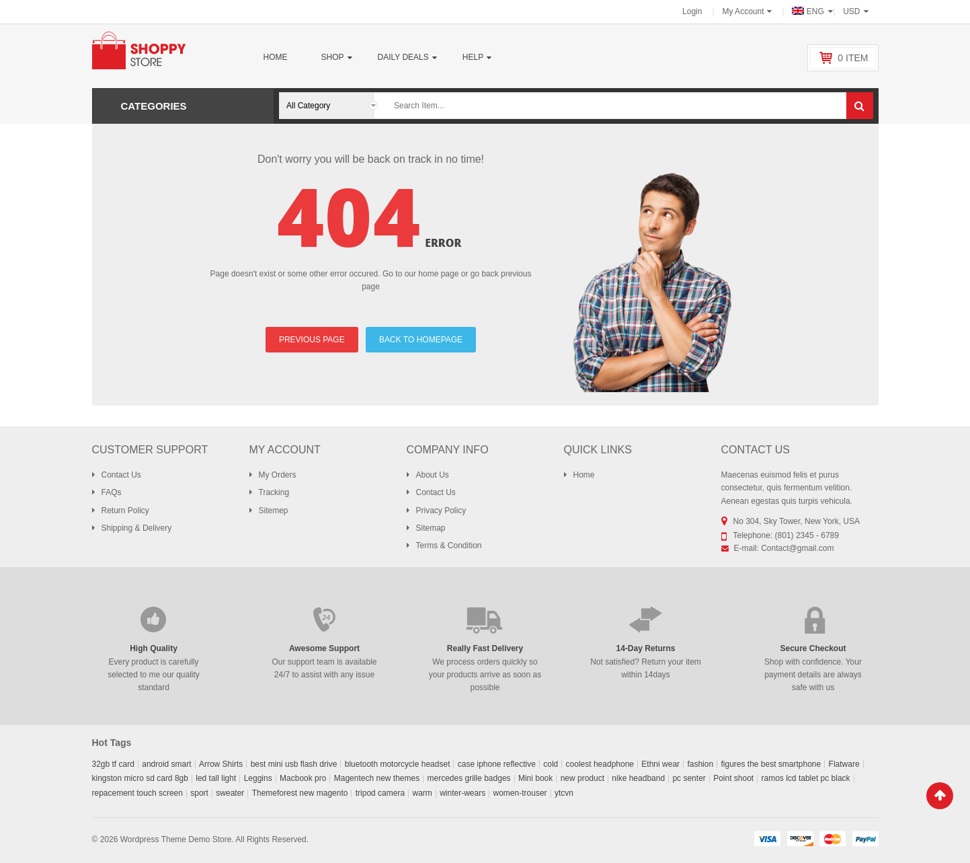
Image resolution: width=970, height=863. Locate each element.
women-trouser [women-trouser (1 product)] (520, 793)
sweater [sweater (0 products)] (230, 793)
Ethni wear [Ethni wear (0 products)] (660, 764)
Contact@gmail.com (797, 548)
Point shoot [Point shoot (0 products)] (733, 778)
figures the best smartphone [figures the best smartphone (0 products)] (771, 764)
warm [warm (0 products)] (422, 793)
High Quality (153, 648)
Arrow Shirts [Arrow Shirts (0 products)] (221, 764)
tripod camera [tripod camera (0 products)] (380, 793)
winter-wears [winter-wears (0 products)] (462, 793)
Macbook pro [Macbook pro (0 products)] (303, 778)
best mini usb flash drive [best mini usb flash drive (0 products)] (294, 764)
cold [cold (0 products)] (550, 764)
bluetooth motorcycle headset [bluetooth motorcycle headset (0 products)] (397, 764)
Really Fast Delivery (485, 648)
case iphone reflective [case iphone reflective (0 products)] (497, 764)
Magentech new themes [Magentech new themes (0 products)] (376, 778)
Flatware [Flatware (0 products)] (844, 764)
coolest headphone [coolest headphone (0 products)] (600, 764)
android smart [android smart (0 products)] (166, 764)
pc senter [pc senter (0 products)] (688, 778)
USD (851, 11)
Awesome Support (324, 648)
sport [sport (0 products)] (199, 793)
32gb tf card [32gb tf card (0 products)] (113, 764)
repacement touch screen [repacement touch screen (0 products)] (137, 793)
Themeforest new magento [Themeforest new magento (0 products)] (300, 793)
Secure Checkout (813, 648)
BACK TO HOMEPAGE (420, 339)
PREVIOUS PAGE (312, 339)
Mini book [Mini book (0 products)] (535, 778)
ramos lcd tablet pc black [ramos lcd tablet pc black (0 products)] (806, 778)
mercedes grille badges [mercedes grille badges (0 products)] (469, 778)
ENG (809, 11)
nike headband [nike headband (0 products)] (638, 778)
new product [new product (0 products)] (582, 778)
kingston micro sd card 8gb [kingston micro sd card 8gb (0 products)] (140, 778)
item (853, 57)
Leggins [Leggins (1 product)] (258, 778)
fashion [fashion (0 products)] (700, 764)
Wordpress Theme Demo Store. (177, 839)
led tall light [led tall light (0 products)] (216, 778)
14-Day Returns (645, 648)
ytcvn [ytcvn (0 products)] (564, 793)
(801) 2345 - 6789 (807, 535)
